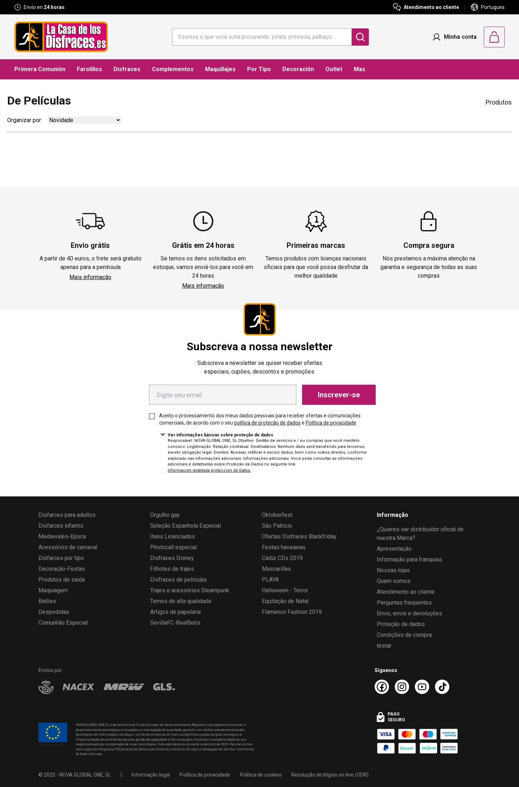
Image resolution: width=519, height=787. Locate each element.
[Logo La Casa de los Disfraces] (61, 37)
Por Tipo (259, 69)
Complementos (173, 69)
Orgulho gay (165, 514)
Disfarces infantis (60, 525)
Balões (47, 601)
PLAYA (270, 579)
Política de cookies (261, 775)
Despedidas (53, 611)
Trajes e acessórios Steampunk (189, 590)
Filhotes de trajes (172, 568)
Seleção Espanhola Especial (185, 525)
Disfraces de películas (178, 579)
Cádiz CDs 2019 (282, 558)
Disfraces (126, 69)
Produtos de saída (61, 579)
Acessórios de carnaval (67, 547)
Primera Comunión (39, 69)
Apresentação (394, 548)
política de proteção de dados (267, 423)
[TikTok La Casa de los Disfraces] (442, 687)
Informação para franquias (409, 559)
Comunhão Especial (63, 622)
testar (384, 645)
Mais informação (90, 277)
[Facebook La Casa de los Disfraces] (382, 687)
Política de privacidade (331, 423)
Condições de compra (404, 634)
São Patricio (277, 525)
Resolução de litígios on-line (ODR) (330, 775)
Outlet (333, 69)
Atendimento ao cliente (406, 591)
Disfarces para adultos (67, 514)
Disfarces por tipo (61, 558)
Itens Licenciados (172, 536)
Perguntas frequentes (404, 602)
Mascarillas (276, 568)
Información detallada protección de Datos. (209, 470)
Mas (359, 69)
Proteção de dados (401, 624)
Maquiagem (53, 590)
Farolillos (89, 69)
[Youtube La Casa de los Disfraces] (422, 687)
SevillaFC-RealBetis (175, 622)
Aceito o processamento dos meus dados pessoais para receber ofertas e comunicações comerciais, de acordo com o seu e (260, 419)
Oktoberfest (277, 514)
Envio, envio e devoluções (409, 613)
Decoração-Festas (61, 568)
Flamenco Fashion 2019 (292, 611)
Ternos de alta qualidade (181, 601)
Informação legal (150, 775)
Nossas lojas (393, 570)
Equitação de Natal (285, 601)
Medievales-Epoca (62, 536)
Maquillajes (220, 69)
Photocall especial (173, 547)
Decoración (298, 69)
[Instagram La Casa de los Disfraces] (402, 687)
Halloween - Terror (285, 590)
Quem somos (394, 581)
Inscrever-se (339, 394)
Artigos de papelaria (175, 611)
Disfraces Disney (172, 558)
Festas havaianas (284, 547)
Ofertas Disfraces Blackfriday (299, 536)
